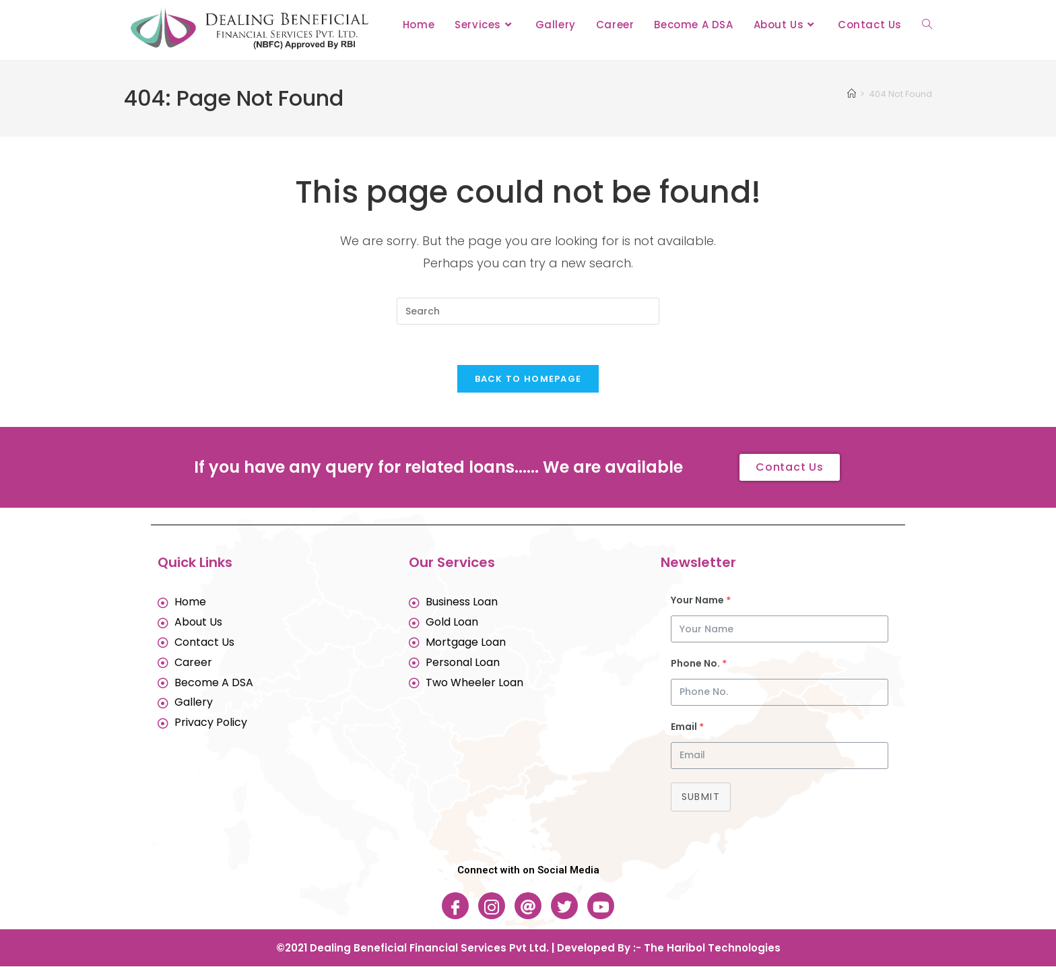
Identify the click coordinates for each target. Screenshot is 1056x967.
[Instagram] (491, 906)
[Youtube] (600, 906)
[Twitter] (564, 906)
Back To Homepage (528, 379)
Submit (701, 797)
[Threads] (528, 906)
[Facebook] (455, 906)
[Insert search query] (528, 311)
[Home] (851, 94)
